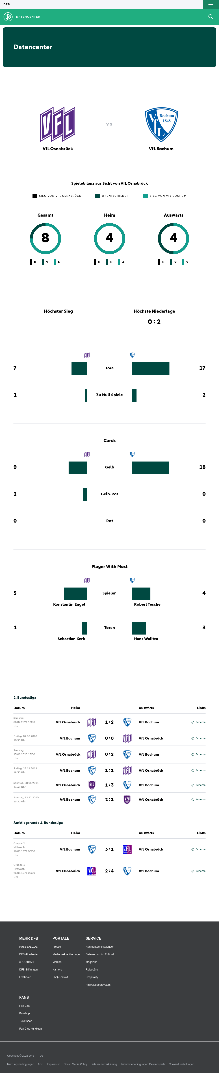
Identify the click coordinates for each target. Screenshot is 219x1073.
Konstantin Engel (69, 605)
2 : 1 (109, 799)
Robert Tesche (147, 605)
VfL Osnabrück (68, 722)
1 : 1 (109, 770)
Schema (198, 722)
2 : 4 (109, 871)
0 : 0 (109, 738)
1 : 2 (109, 722)
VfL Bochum (149, 722)
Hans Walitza (146, 639)
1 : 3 (109, 785)
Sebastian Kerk (71, 639)
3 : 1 (109, 849)
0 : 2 (109, 754)
